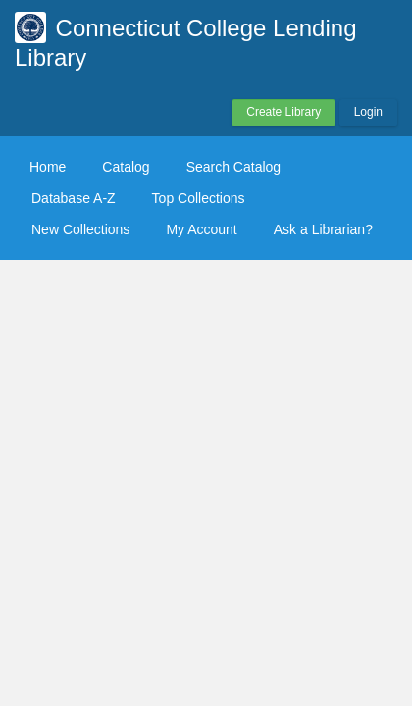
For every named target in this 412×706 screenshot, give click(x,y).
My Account (201, 229)
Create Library (283, 112)
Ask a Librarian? (323, 229)
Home (47, 167)
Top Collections (198, 198)
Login (368, 112)
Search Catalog (234, 167)
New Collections (80, 229)
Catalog (125, 167)
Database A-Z (73, 198)
